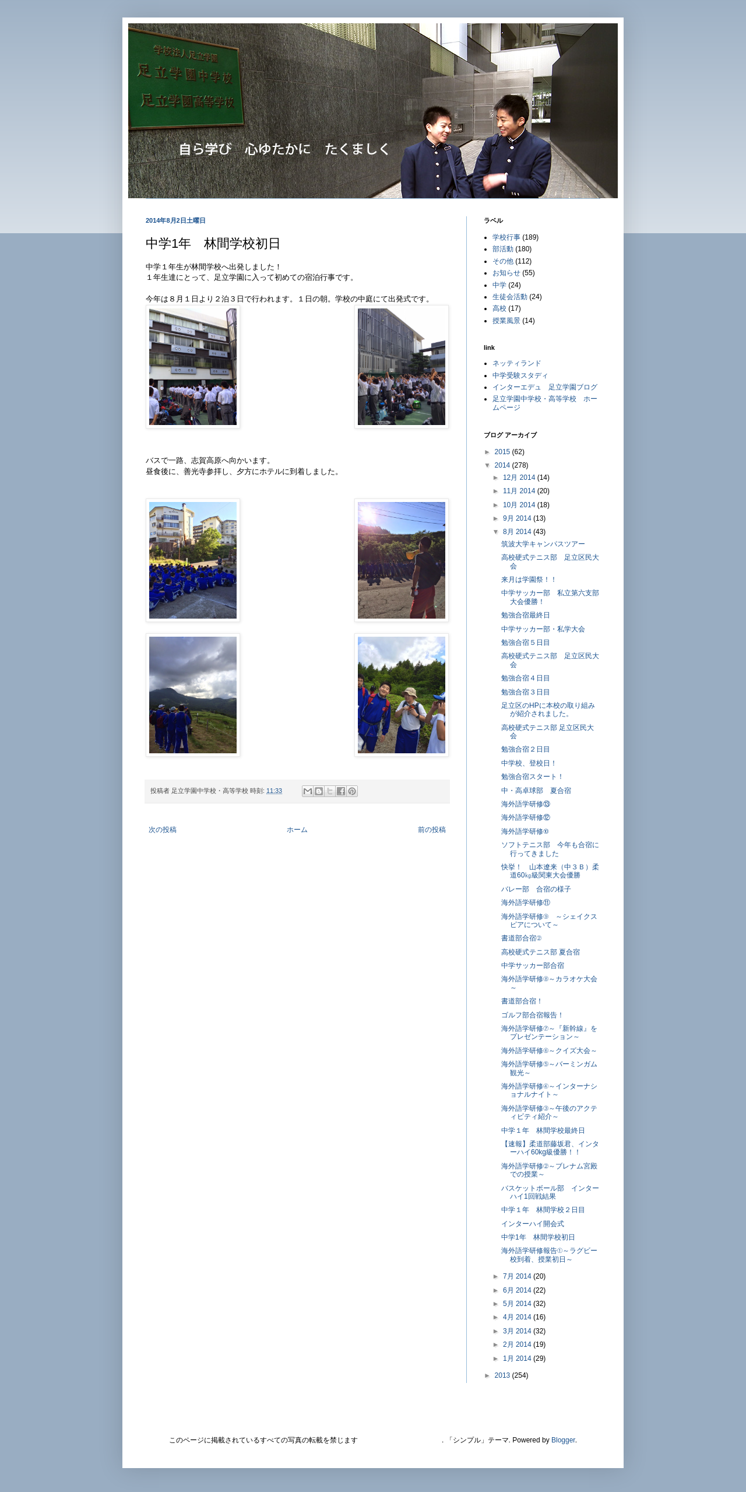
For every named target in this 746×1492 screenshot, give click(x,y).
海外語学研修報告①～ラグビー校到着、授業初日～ (549, 1255)
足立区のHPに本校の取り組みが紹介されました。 (548, 709)
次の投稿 (163, 830)
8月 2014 (518, 532)
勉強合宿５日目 (525, 642)
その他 (502, 261)
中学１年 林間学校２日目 (543, 1210)
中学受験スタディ (520, 375)
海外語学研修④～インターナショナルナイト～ (549, 1090)
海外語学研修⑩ (528, 831)
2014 (503, 465)
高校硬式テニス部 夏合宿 (540, 952)
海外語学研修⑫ (525, 817)
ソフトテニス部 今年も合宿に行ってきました (550, 849)
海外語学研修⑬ (525, 804)
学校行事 (506, 237)
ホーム (297, 830)
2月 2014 (518, 1344)
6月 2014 (518, 1290)
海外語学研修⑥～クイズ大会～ (549, 1051)
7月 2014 (518, 1276)
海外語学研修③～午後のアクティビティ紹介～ (549, 1112)
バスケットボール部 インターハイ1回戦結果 (550, 1192)
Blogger (563, 1440)
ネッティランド (516, 363)
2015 (503, 452)
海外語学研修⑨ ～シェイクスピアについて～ (549, 920)
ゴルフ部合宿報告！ (532, 1015)
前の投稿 (432, 830)
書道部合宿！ (522, 1001)
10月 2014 (520, 505)
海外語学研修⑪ (525, 902)
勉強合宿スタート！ (532, 777)
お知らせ (506, 273)
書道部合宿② (521, 938)
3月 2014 (518, 1331)
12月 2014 (520, 477)
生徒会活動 (509, 297)
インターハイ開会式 (532, 1224)
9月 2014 (518, 518)
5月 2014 (518, 1304)
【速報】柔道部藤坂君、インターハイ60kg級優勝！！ (550, 1148)
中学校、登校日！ (529, 763)
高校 (499, 308)
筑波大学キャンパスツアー (543, 544)
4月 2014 (518, 1317)
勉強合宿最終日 (525, 615)
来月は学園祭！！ (529, 579)
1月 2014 (518, 1358)
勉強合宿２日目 (525, 749)
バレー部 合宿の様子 (536, 889)
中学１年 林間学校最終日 (543, 1130)
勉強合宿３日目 (525, 692)
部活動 (502, 249)
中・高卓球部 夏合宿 (536, 791)
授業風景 (506, 321)
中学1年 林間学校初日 (538, 1237)
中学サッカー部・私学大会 (543, 629)
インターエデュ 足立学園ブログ (544, 387)
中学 (499, 285)
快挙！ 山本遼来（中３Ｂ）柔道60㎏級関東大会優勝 (550, 871)
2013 (503, 1375)
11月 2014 (520, 491)
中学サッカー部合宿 (532, 965)
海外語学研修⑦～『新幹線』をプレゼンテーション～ (549, 1032)
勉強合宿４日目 (525, 678)
